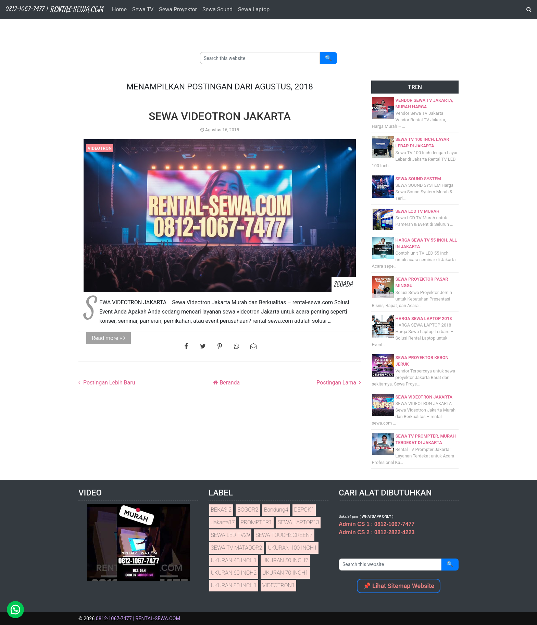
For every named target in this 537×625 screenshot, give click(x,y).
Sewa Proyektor (178, 9)
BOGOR (247, 509)
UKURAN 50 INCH (285, 560)
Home (119, 9)
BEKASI (221, 509)
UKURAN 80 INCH (234, 585)
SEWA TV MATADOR (236, 547)
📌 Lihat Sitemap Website (398, 585)
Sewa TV (142, 9)
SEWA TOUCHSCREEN (284, 535)
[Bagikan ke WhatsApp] (236, 346)
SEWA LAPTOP (298, 522)
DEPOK (304, 509)
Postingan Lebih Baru (108, 382)
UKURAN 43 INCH (234, 560)
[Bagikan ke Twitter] (203, 346)
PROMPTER (256, 522)
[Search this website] (260, 58)
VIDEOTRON (100, 148)
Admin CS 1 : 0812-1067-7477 (376, 524)
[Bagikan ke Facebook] (186, 346)
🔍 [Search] (328, 58)
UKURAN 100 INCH (292, 547)
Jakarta (223, 522)
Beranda (229, 382)
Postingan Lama (337, 382)
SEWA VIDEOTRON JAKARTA (220, 116)
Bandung (276, 509)
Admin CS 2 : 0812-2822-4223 (376, 532)
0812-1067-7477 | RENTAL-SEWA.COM (138, 619)
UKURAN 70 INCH (285, 572)
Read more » (108, 338)
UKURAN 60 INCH (234, 572)
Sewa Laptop (254, 9)
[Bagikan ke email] (253, 346)
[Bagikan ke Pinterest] (219, 346)
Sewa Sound (217, 9)
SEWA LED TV (230, 535)
